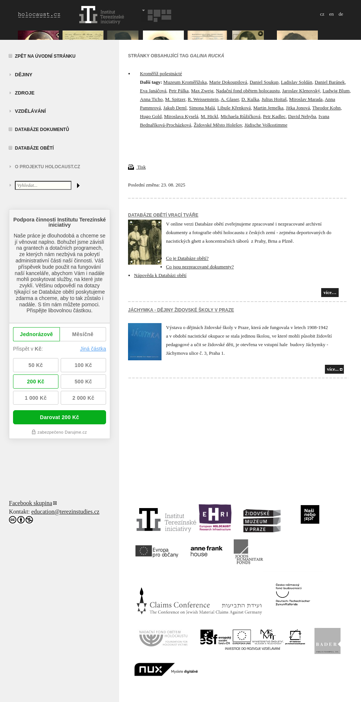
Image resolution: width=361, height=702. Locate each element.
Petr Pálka (179, 90)
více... (333, 369)
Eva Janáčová (153, 90)
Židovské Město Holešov (218, 125)
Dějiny (23, 74)
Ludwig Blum (336, 90)
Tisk (137, 167)
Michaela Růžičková (241, 116)
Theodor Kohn (326, 108)
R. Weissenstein (203, 99)
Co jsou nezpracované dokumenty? (200, 266)
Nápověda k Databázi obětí (160, 275)
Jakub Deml (174, 108)
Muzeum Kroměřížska (185, 82)
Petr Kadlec (274, 116)
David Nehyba (302, 116)
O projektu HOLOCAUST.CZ (47, 166)
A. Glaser (230, 99)
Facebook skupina (30, 503)
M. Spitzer (175, 99)
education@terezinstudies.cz (65, 511)
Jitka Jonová (298, 108)
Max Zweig (202, 90)
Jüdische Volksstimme (266, 125)
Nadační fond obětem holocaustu (247, 90)
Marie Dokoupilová (228, 82)
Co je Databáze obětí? (187, 258)
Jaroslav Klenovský (301, 90)
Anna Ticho (151, 99)
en (331, 14)
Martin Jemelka (268, 108)
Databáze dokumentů (42, 129)
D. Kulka (250, 99)
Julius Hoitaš (274, 99)
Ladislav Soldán (296, 82)
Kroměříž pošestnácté (161, 73)
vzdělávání (30, 111)
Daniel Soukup (264, 82)
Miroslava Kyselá (181, 116)
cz (322, 14)
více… (329, 292)
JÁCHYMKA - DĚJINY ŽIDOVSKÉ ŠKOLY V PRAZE (181, 310)
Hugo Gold (151, 116)
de (341, 14)
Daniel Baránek (329, 82)
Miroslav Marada (306, 99)
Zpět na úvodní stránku (45, 56)
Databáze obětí (34, 148)
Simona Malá (202, 108)
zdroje (25, 93)
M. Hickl (209, 116)
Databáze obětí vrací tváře (163, 215)
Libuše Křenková (234, 108)
